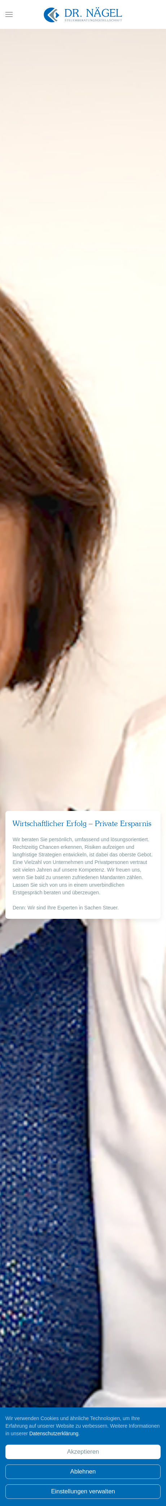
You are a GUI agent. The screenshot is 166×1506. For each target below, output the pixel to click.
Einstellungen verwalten (83, 1491)
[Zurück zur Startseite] (83, 14)
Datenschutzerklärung (53, 1433)
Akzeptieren (83, 1451)
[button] (9, 14)
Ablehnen (83, 1471)
